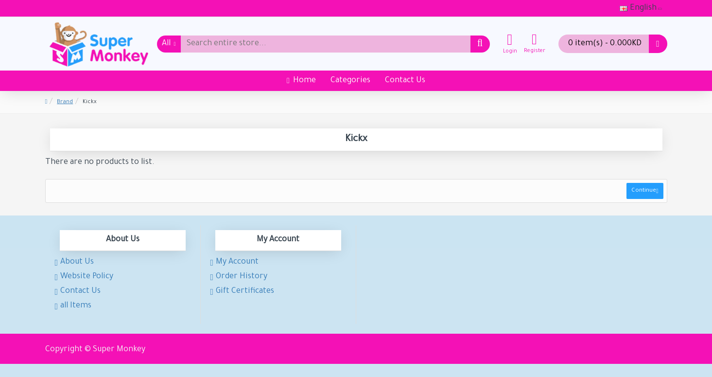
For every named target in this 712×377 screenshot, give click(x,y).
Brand (65, 102)
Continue (642, 192)
